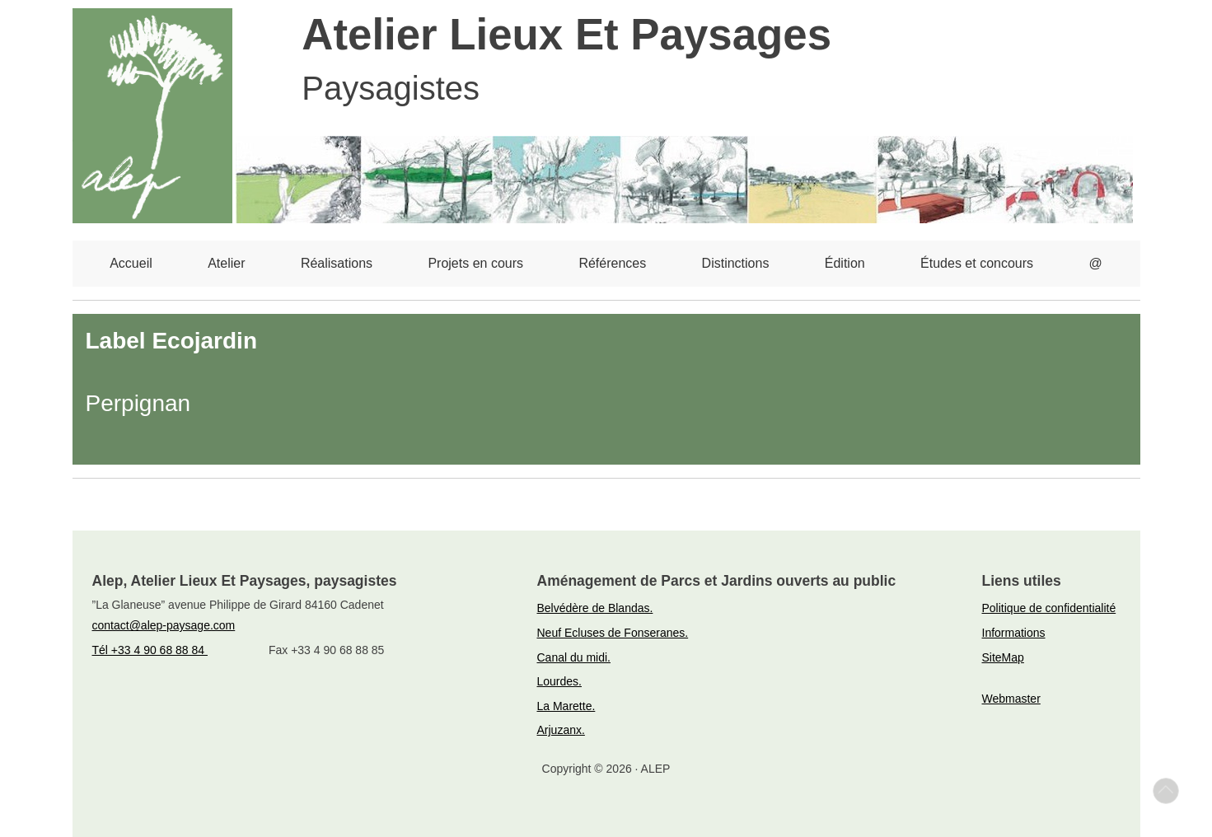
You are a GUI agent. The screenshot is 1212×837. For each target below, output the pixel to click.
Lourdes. (559, 681)
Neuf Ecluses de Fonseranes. (613, 632)
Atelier (226, 263)
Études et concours (976, 263)
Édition (845, 263)
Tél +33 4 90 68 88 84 (150, 650)
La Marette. (566, 706)
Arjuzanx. (561, 729)
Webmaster (1011, 698)
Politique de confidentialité (1049, 608)
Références (612, 263)
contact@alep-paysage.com (164, 625)
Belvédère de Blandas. (595, 608)
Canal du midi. (574, 657)
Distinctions (736, 263)
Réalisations (336, 263)
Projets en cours (475, 263)
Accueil (131, 263)
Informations (1014, 632)
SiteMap (1003, 657)
